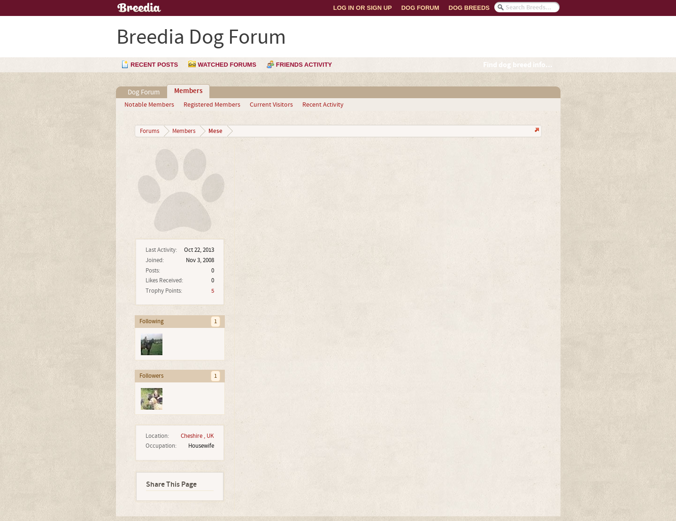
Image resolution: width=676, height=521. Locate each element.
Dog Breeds (469, 7)
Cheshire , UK (197, 436)
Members (188, 91)
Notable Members (149, 105)
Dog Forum (420, 7)
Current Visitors (271, 105)
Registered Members (212, 105)
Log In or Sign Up (362, 7)
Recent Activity (323, 105)
